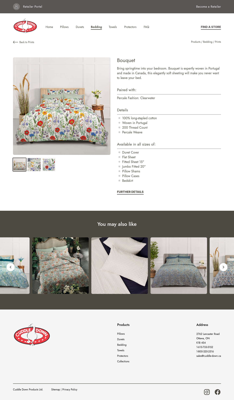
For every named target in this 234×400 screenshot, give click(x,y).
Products (196, 42)
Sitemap (55, 389)
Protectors (122, 356)
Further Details (130, 192)
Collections (123, 361)
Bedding (207, 42)
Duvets (120, 339)
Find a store (211, 27)
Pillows (121, 334)
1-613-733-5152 (204, 347)
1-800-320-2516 (205, 351)
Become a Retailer (208, 7)
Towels (120, 350)
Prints (218, 42)
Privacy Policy (69, 389)
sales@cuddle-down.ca (208, 356)
